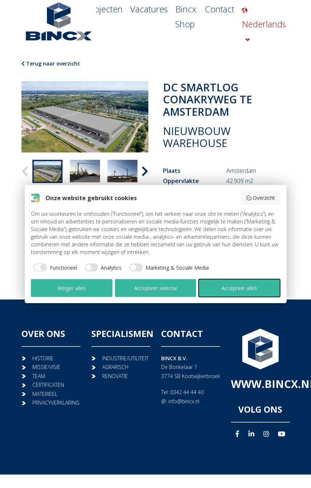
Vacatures (146, 38)
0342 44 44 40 (187, 392)
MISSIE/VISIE (46, 367)
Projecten (111, 38)
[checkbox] (54, 267)
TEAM (38, 376)
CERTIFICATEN (48, 384)
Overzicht (260, 197)
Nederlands (266, 38)
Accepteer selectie (155, 288)
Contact (219, 38)
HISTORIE (42, 358)
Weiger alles (71, 288)
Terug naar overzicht (50, 63)
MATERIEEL (44, 393)
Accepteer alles (239, 288)
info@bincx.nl (183, 401)
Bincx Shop (184, 38)
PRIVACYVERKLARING (55, 402)
